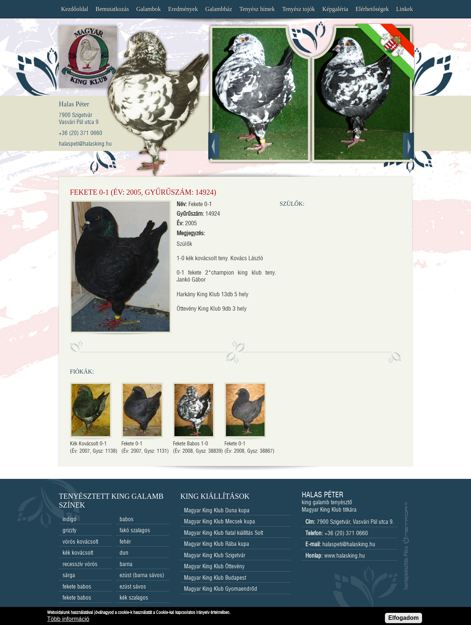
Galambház (218, 9)
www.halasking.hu (344, 556)
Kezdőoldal (74, 9)
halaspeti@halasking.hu (348, 544)
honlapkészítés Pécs (406, 545)
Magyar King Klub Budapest (215, 578)
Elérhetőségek (372, 9)
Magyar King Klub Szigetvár (214, 555)
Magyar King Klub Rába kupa (216, 544)
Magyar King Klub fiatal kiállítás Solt (223, 533)
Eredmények (183, 9)
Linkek (404, 9)
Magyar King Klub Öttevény (214, 566)
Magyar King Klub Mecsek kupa (219, 522)
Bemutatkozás (112, 9)
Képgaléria (335, 9)
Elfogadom (403, 619)
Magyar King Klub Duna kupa (216, 510)
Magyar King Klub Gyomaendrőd (220, 589)
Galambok (148, 9)
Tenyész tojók (298, 9)
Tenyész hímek (257, 9)
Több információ (68, 620)
